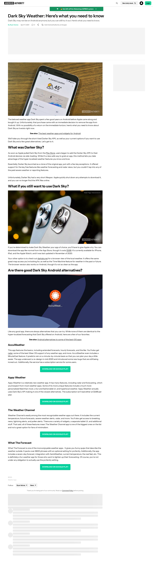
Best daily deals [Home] (129, 3)
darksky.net (43, 258)
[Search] (117, 3)
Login (148, 3)
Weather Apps (12, 480)
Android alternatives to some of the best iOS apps (59, 339)
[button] (76, 3)
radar (10, 353)
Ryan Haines (14, 25)
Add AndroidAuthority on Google (54, 25)
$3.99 (69, 250)
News (10, 477)
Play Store (50, 153)
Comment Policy (67, 491)
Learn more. (94, 12)
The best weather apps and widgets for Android (59, 133)
